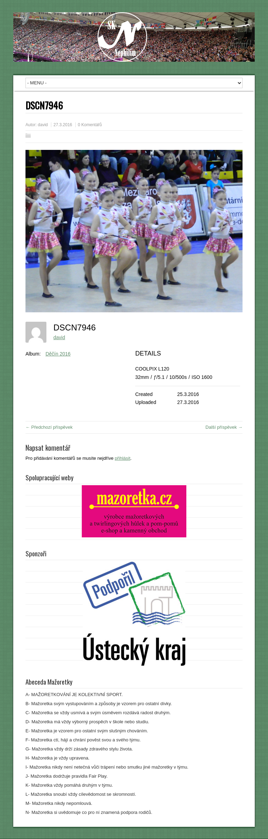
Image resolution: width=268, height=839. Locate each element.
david (43, 124)
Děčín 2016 (57, 354)
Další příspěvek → (224, 427)
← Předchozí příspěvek (49, 427)
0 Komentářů (90, 124)
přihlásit (123, 458)
